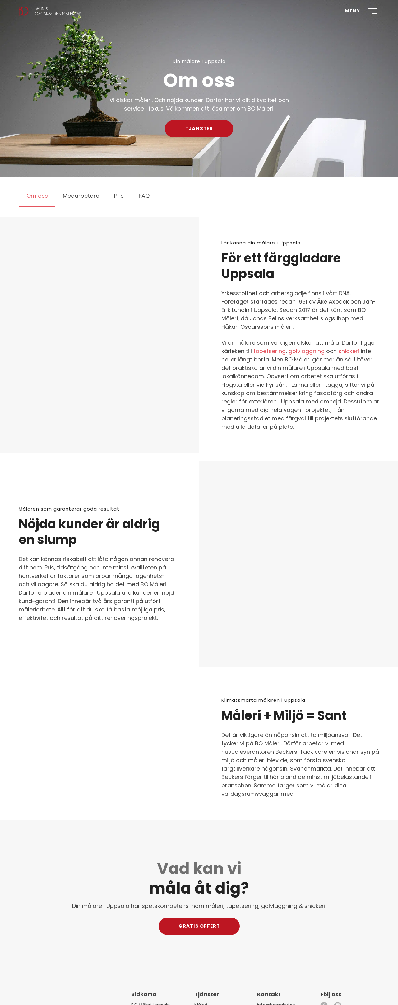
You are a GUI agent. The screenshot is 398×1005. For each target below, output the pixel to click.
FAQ (144, 196)
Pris (119, 196)
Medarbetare (81, 196)
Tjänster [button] (199, 128)
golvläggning (307, 351)
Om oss (37, 196)
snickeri (348, 351)
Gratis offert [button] (199, 925)
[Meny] (358, 18)
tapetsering (269, 351)
